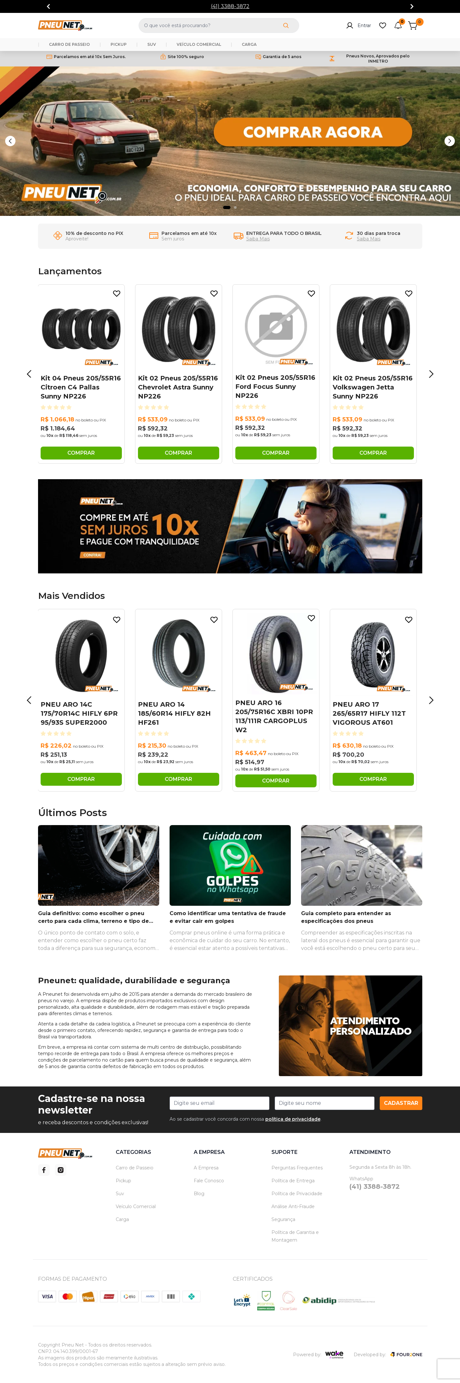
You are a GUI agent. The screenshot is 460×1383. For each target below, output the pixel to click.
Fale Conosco (209, 1181)
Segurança (283, 1219)
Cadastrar (401, 1103)
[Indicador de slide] (226, 207)
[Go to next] (412, 6)
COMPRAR (81, 453)
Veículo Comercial (136, 1206)
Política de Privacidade (296, 1193)
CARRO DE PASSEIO (69, 44)
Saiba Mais (258, 239)
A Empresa (206, 1168)
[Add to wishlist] (117, 294)
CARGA (249, 44)
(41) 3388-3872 (230, 6)
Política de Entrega (293, 1181)
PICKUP (119, 44)
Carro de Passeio (134, 1168)
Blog (199, 1193)
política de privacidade (292, 1119)
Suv (120, 1193)
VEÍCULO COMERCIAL (199, 44)
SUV (151, 44)
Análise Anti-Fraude (293, 1206)
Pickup (123, 1181)
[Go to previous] (48, 6)
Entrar (358, 25)
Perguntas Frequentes (297, 1168)
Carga (122, 1219)
